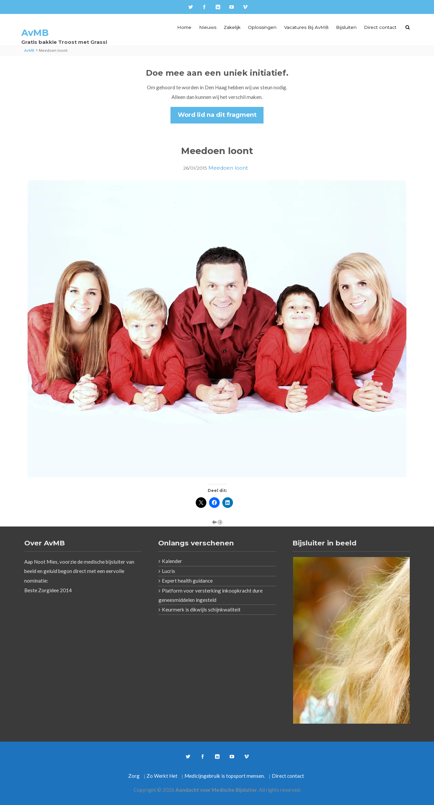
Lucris (168, 571)
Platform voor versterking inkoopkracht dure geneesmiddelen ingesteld (211, 595)
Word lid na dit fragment (217, 115)
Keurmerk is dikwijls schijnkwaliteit (201, 609)
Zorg (134, 776)
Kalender (172, 561)
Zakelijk (232, 27)
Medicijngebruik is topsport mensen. (224, 776)
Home (184, 27)
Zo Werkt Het (162, 776)
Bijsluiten (346, 27)
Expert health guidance (187, 581)
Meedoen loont (228, 168)
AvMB (35, 32)
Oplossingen (262, 27)
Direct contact (380, 27)
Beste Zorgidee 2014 (48, 590)
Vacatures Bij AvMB (306, 27)
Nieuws (207, 27)
